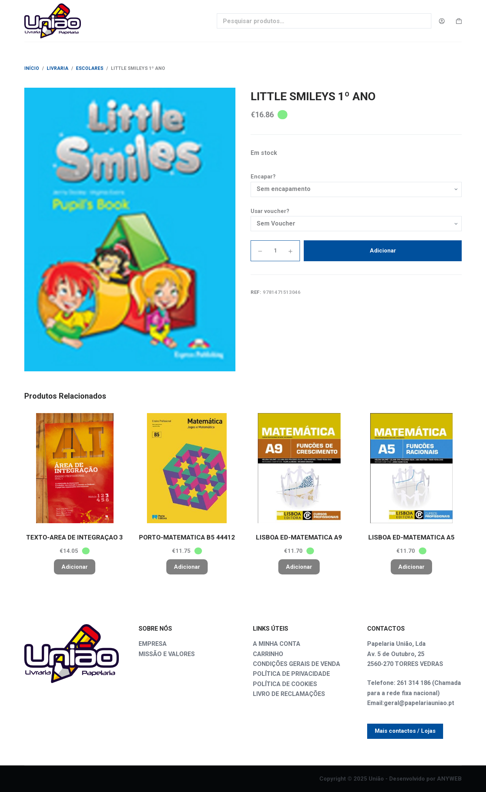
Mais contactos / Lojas (405, 730)
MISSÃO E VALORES (167, 654)
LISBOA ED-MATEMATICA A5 (411, 537)
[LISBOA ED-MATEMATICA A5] (411, 468)
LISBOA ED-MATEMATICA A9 (299, 537)
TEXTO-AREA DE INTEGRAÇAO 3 (74, 537)
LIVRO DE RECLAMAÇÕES (289, 693)
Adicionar (383, 250)
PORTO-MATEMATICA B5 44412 (187, 537)
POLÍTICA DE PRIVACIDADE (291, 673)
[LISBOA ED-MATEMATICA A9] (299, 468)
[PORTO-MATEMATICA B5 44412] (187, 468)
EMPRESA (153, 643)
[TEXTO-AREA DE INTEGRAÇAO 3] (74, 468)
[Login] (442, 21)
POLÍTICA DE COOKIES (285, 684)
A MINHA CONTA (276, 643)
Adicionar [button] (75, 566)
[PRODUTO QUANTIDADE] (275, 250)
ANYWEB (449, 778)
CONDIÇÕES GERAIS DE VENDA (296, 663)
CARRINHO (268, 654)
